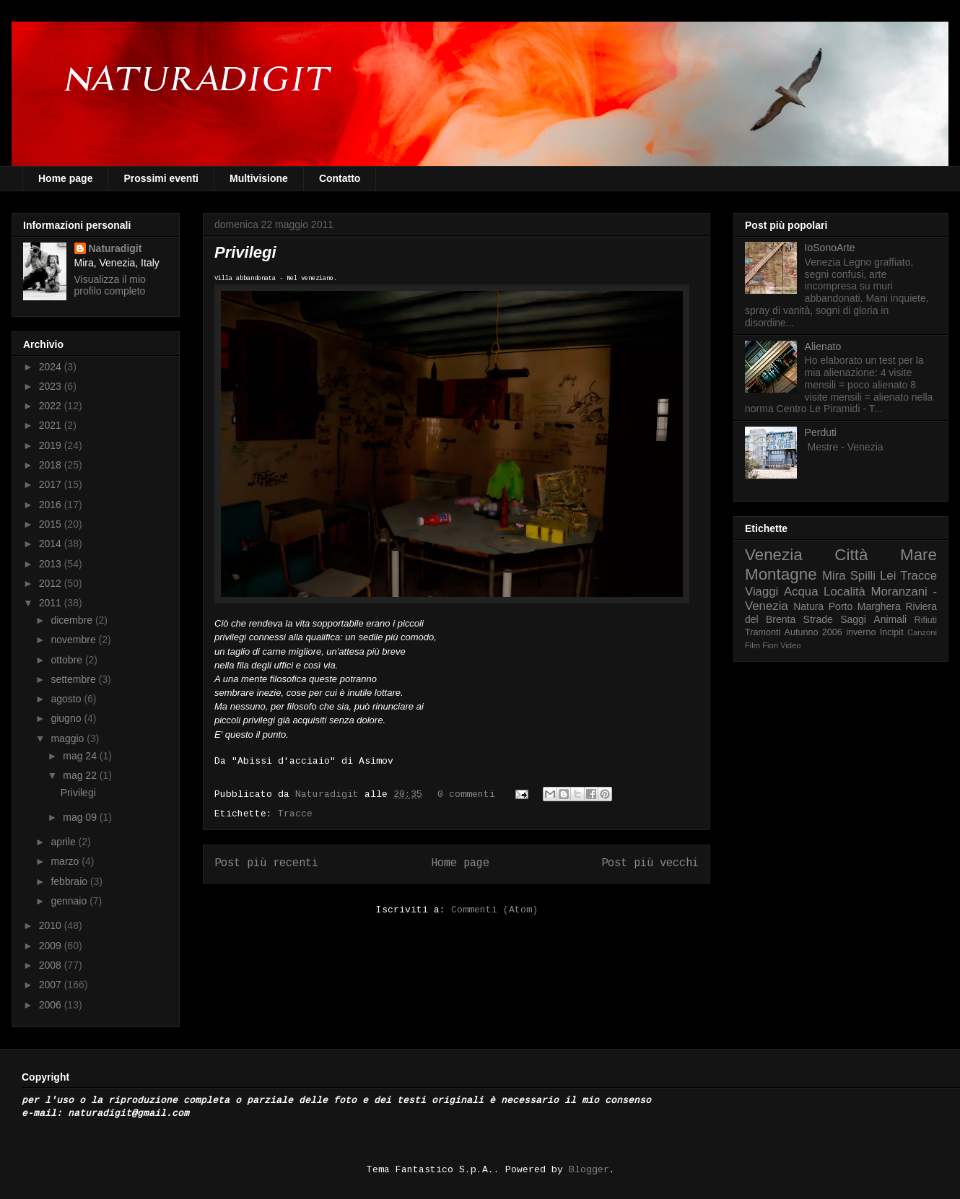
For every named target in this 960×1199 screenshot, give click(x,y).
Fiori (770, 645)
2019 (51, 445)
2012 (51, 583)
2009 (51, 945)
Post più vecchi (650, 863)
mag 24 (81, 756)
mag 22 (81, 775)
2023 (51, 386)
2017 (51, 484)
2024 (51, 366)
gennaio (70, 901)
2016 (51, 504)
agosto (67, 699)
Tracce (295, 813)
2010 (51, 925)
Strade (818, 619)
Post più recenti (266, 863)
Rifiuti (926, 620)
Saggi (853, 619)
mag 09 (81, 817)
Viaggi (761, 591)
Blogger (589, 1169)
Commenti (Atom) (494, 909)
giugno (67, 718)
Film (752, 645)
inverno (861, 632)
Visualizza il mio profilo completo (110, 285)
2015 (51, 524)
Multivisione (259, 178)
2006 (51, 1005)
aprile (64, 841)
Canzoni (922, 632)
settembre (74, 679)
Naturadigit (330, 794)
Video (790, 645)
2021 (51, 425)
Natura (808, 606)
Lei (888, 576)
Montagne (781, 574)
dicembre (73, 620)
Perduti (821, 432)
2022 (51, 405)
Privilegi (245, 252)
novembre (74, 639)
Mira (834, 576)
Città (851, 555)
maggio (69, 738)
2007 (51, 984)
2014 (51, 543)
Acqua (801, 591)
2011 (51, 603)
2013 (51, 564)
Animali (890, 619)
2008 (51, 965)
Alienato (823, 346)
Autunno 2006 (813, 632)
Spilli (863, 576)
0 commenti (466, 794)
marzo (66, 861)
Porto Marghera (865, 606)
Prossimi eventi (160, 178)
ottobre (67, 660)
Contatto (340, 178)
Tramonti (762, 632)
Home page (65, 178)
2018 (51, 465)
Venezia (774, 555)
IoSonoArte (830, 247)
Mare (918, 555)
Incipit (892, 632)
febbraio (70, 881)
